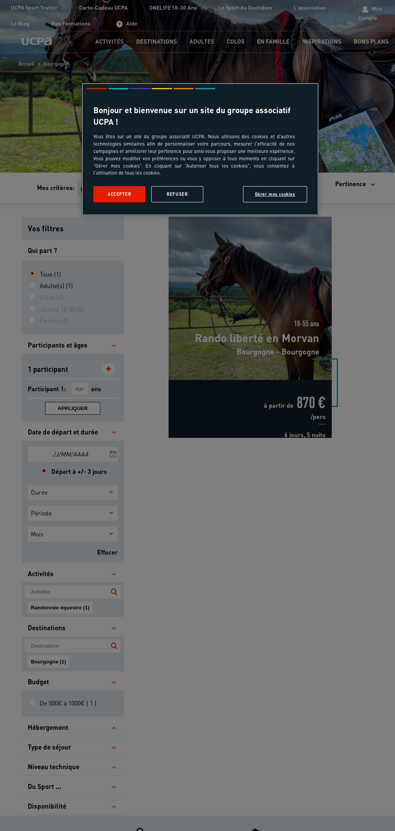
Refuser (177, 194)
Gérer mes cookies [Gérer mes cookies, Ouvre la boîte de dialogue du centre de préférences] (275, 194)
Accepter (119, 194)
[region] (200, 149)
